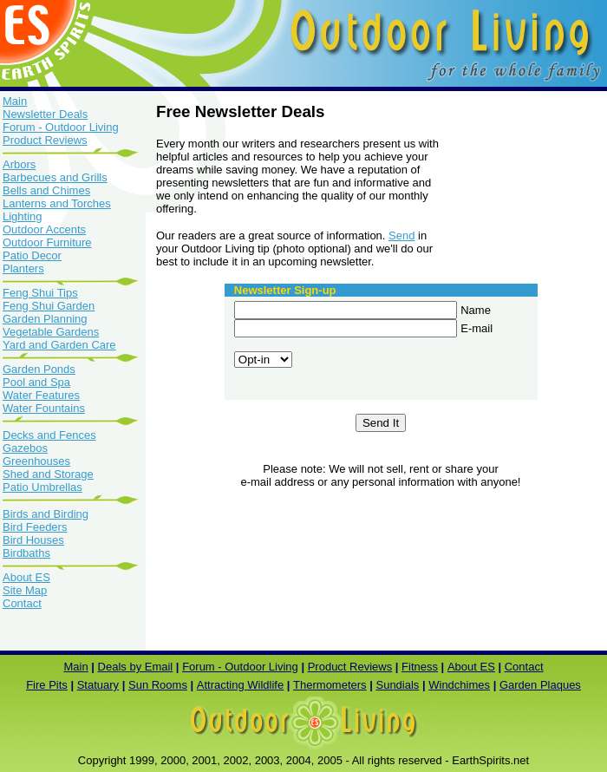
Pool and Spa (36, 382)
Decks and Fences (49, 435)
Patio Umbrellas (42, 487)
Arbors (19, 164)
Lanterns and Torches (57, 203)
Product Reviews (72, 146)
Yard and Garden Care (59, 344)
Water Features (41, 395)
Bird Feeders (35, 526)
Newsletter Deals (45, 114)
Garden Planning (45, 318)
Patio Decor (32, 255)
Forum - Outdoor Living (61, 127)
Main (15, 101)
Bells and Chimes (46, 190)
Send (401, 235)
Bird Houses (33, 539)
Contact (22, 603)
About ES (26, 577)
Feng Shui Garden (49, 305)
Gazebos (25, 448)
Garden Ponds (72, 364)
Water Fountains (44, 408)
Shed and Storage (48, 474)
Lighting (22, 216)
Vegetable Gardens (51, 331)
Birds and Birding (45, 513)
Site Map (25, 590)
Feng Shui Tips (40, 292)
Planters (23, 268)
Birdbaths (26, 552)
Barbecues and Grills (55, 177)
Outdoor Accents (44, 229)
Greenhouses (36, 461)
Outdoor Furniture (47, 242)
